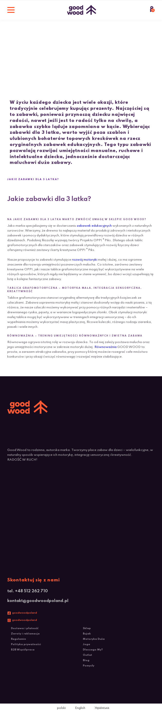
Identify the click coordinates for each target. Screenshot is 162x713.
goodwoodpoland (24, 612)
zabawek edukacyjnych (94, 225)
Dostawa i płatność (24, 628)
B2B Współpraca (22, 649)
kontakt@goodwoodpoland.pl (37, 601)
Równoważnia (105, 347)
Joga (86, 644)
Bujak (87, 633)
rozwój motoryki (84, 259)
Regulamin (18, 639)
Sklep (87, 628)
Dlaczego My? (93, 649)
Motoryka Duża (94, 639)
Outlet (87, 655)
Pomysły (88, 665)
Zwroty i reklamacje (25, 633)
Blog (86, 660)
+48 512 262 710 (31, 591)
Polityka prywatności (26, 644)
